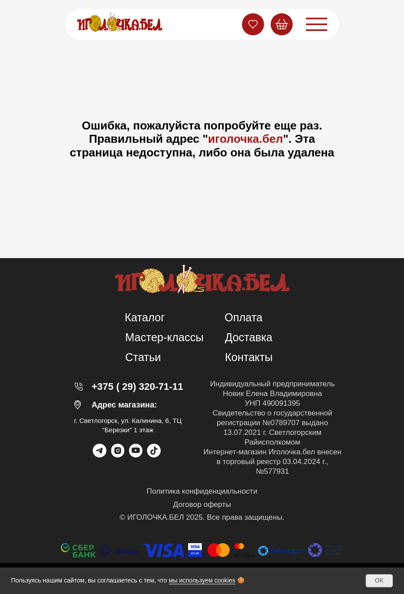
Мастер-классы (164, 337)
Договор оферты (202, 504)
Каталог (145, 317)
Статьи (143, 357)
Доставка (248, 337)
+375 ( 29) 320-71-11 (137, 386)
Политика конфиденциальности (202, 491)
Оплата (244, 317)
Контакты (249, 357)
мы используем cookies (202, 580)
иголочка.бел (245, 138)
